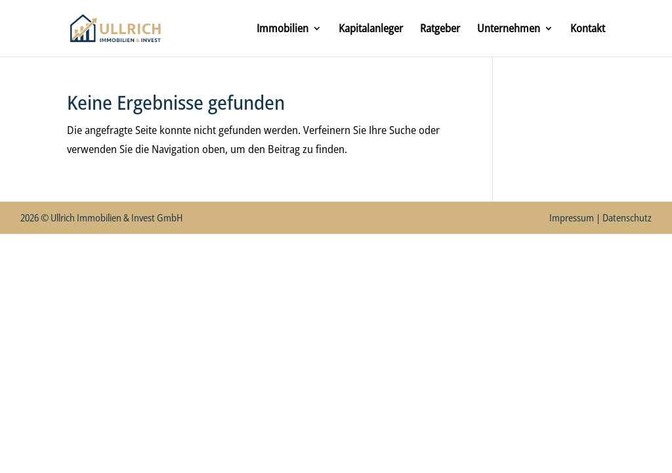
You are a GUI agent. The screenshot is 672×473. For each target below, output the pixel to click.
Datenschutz (627, 217)
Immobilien (282, 29)
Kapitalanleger (371, 29)
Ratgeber (440, 29)
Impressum (571, 217)
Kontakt (587, 29)
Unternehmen (508, 29)
